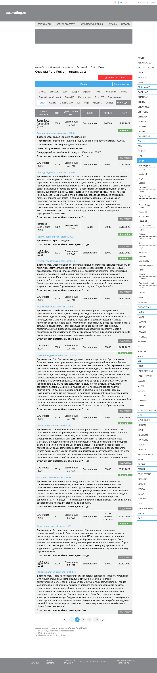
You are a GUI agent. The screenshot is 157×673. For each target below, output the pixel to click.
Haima (141, 312)
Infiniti (142, 341)
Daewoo (142, 121)
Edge (65, 91)
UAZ (140, 503)
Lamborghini (145, 371)
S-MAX (142, 274)
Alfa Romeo (144, 62)
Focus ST (99, 97)
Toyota (142, 498)
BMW (140, 82)
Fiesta (97, 91)
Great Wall (144, 307)
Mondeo (109, 103)
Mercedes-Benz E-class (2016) (43, 226)
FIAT (140, 156)
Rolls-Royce (145, 454)
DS (139, 141)
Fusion (42, 103)
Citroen (142, 116)
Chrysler (143, 112)
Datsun (142, 126)
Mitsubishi (144, 420)
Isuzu (141, 346)
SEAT (140, 459)
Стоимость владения (92, 24)
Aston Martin (146, 67)
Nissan (142, 425)
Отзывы (113, 24)
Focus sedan (84, 97)
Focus (124, 91)
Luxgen (142, 395)
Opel (140, 430)
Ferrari (142, 151)
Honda (142, 327)
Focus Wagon (114, 97)
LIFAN (141, 386)
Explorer (87, 91)
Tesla (141, 494)
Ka (78, 103)
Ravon (141, 444)
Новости (125, 24)
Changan (143, 97)
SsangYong (144, 474)
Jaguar (142, 351)
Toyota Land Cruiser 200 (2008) (43, 123)
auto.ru (16, 13)
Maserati (143, 400)
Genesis (142, 302)
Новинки (104, 662)
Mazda (141, 405)
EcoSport (54, 91)
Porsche (143, 440)
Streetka (142, 279)
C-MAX (42, 91)
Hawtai (142, 322)
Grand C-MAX (66, 103)
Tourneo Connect (146, 283)
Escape (75, 91)
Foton (141, 292)
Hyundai (142, 337)
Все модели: (145, 165)
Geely (141, 297)
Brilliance (144, 87)
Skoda (141, 464)
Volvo (141, 513)
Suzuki (142, 484)
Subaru (142, 479)
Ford (141, 161)
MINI (140, 415)
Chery (141, 102)
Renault (142, 449)
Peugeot (143, 435)
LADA (140, 366)
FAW (140, 146)
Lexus (141, 381)
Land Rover (145, 376)
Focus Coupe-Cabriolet (50, 97)
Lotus (141, 390)
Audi (140, 72)
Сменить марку (121, 84)
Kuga (86, 103)
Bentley (142, 77)
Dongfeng (144, 136)
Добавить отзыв (115, 77)
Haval (141, 317)
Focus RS (69, 97)
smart (141, 469)
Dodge (142, 131)
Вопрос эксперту (66, 24)
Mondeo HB (144, 261)
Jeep (140, 356)
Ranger (142, 270)
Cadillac (143, 92)
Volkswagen (145, 508)
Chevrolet (144, 107)
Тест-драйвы (44, 24)
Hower (142, 332)
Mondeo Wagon (146, 265)
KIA (139, 361)
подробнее (125, 158)
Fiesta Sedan (110, 91)
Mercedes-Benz (147, 410)
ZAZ (140, 518)
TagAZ (141, 489)
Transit (142, 287)
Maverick (97, 103)
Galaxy (52, 103)
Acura (141, 58)
